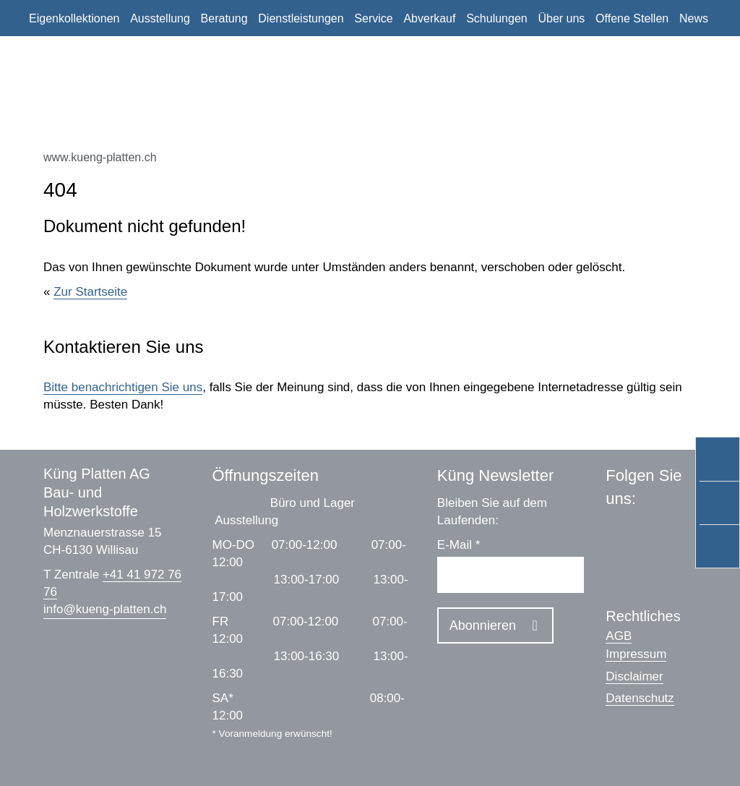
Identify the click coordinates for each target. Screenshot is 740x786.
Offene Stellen (631, 18)
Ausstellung (160, 18)
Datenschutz (640, 698)
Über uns (561, 18)
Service (373, 18)
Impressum (636, 654)
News (693, 18)
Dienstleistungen (300, 18)
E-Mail (459, 545)
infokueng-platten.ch (104, 609)
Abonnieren (482, 625)
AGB (619, 636)
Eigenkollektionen (74, 18)
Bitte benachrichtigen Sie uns (122, 387)
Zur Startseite (90, 292)
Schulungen (497, 18)
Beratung (224, 18)
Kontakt (48, 56)
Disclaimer (634, 676)
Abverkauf (429, 18)
